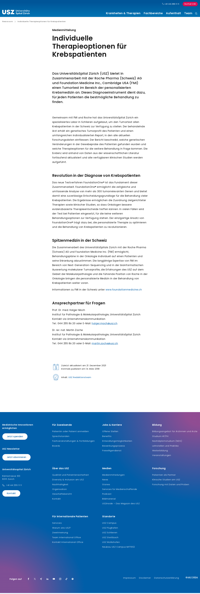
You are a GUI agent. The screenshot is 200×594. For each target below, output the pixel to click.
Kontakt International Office (67, 543)
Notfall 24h (190, 4)
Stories (106, 485)
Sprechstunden (60, 437)
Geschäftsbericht (62, 495)
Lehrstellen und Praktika (165, 446)
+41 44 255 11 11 (14, 486)
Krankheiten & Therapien (123, 13)
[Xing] (41, 580)
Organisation (59, 490)
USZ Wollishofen (111, 543)
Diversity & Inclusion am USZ (68, 480)
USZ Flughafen (110, 528)
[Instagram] (60, 580)
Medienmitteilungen (113, 475)
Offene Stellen (110, 432)
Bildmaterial (109, 499)
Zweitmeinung (60, 533)
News (105, 480)
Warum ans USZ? (61, 528)
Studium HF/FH (160, 437)
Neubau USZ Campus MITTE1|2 (118, 547)
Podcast (107, 495)
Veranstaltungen (161, 456)
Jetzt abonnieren (16, 458)
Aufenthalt (173, 13)
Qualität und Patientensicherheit (70, 475)
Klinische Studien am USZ (166, 480)
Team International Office (66, 538)
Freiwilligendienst (111, 451)
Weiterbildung (160, 451)
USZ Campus (109, 524)
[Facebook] (28, 580)
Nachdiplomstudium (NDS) (167, 442)
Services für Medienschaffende (119, 490)
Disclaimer (145, 578)
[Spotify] (73, 580)
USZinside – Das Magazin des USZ (121, 504)
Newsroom (7, 22)
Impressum (129, 578)
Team (188, 13)
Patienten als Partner (164, 475)
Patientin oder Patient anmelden (70, 432)
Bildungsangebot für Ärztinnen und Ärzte (175, 432)
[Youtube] (54, 580)
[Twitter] (35, 580)
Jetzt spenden (15, 437)
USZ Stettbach (110, 538)
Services (57, 524)
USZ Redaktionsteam (79, 378)
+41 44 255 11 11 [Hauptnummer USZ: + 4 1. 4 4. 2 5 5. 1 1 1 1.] (170, 4)
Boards (56, 446)
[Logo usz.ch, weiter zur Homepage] (16, 12)
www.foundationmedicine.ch (124, 290)
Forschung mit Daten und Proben (170, 485)
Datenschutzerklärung (166, 578)
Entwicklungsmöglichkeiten (117, 442)
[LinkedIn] (47, 580)
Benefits (106, 437)
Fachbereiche (153, 13)
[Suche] (196, 14)
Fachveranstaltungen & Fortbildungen (73, 442)
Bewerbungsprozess (113, 446)
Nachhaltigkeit (60, 485)
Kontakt (11, 494)
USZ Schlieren (109, 533)
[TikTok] (67, 580)
